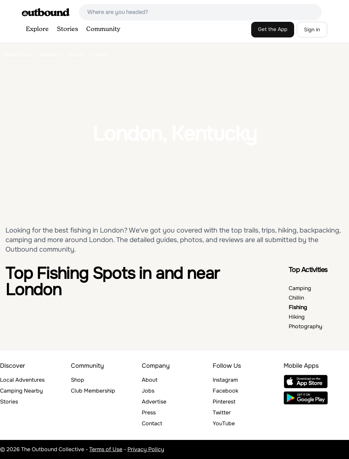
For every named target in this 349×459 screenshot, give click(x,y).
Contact (152, 423)
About (149, 379)
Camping (300, 288)
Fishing (298, 307)
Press (149, 412)
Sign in (312, 29)
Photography (305, 326)
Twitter (222, 412)
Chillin (296, 297)
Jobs (148, 390)
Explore (37, 29)
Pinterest (224, 401)
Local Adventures (22, 379)
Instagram (225, 379)
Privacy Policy (145, 449)
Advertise (154, 401)
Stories (67, 29)
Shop (77, 379)
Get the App (272, 29)
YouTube (224, 423)
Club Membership (93, 390)
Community (103, 29)
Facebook (225, 390)
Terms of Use (105, 449)
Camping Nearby (21, 390)
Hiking (297, 316)
